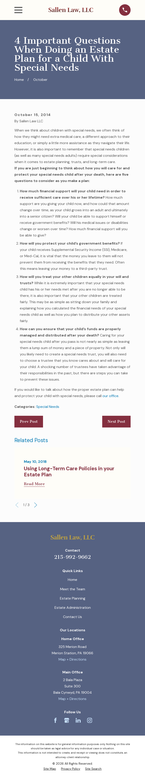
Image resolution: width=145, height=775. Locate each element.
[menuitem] (49, 768)
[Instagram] (89, 720)
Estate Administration (72, 607)
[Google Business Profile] (66, 720)
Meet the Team (72, 589)
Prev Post (29, 421)
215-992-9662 (72, 557)
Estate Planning (72, 598)
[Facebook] (55, 720)
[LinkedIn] (78, 720)
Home (72, 579)
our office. (110, 395)
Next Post (116, 421)
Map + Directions (72, 659)
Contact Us (72, 616)
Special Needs (47, 406)
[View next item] (35, 504)
